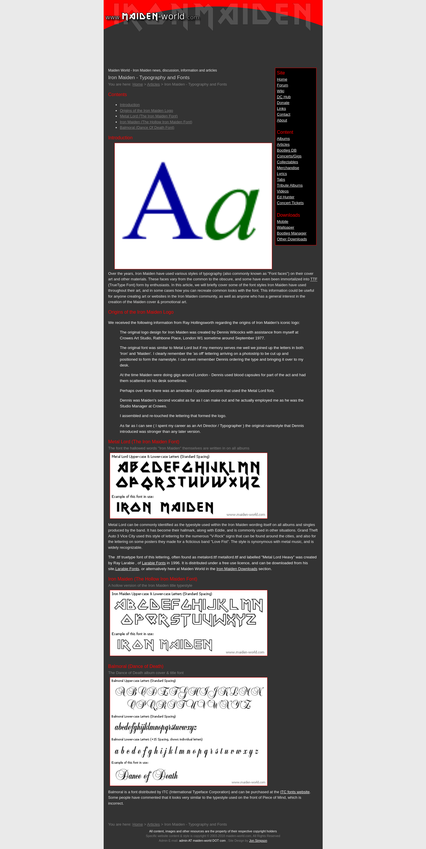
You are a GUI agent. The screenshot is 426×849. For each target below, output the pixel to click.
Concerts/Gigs (289, 156)
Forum (282, 85)
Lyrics (282, 173)
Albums (283, 138)
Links (281, 108)
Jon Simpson (258, 840)
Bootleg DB (286, 150)
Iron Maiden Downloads (236, 569)
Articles (283, 144)
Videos (283, 191)
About (282, 120)
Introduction (130, 105)
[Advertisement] (213, 47)
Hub (284, 97)
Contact (283, 114)
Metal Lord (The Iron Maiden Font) (149, 116)
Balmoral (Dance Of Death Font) (147, 127)
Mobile (282, 221)
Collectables (287, 162)
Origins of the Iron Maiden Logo (146, 110)
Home (282, 79)
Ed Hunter (285, 197)
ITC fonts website (294, 792)
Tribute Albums (289, 185)
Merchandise (288, 168)
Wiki (280, 91)
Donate (283, 102)
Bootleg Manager (292, 233)
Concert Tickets (290, 203)
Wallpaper (285, 227)
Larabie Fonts (154, 563)
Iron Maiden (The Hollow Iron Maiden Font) (156, 122)
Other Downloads (292, 239)
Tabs (281, 179)
